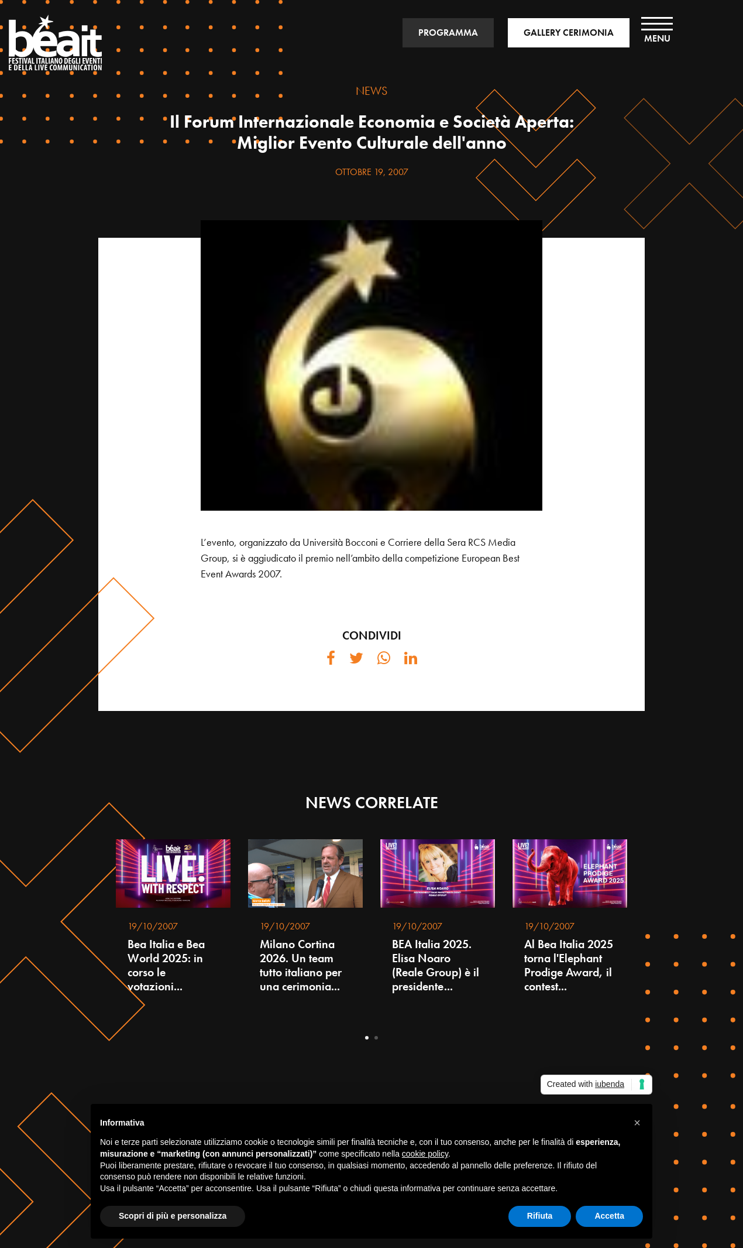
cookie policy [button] (425, 1153)
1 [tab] (367, 1038)
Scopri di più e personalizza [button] (172, 1215)
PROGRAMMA (448, 32)
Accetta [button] (609, 1215)
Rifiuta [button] (540, 1215)
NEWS (371, 90)
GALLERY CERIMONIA (569, 32)
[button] (637, 1122)
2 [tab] (376, 1038)
